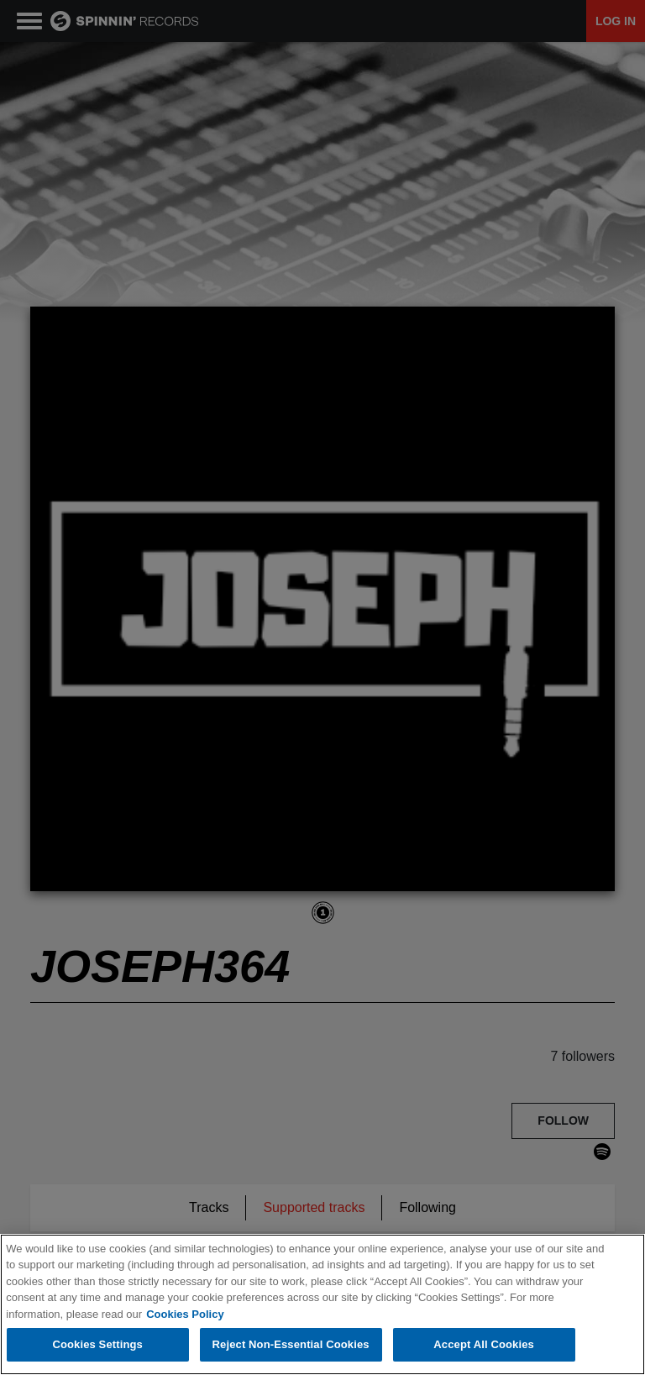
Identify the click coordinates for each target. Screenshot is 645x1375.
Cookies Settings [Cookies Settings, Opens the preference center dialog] (97, 1344)
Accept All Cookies (483, 1344)
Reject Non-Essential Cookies (291, 1344)
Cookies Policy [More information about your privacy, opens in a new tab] (184, 1314)
